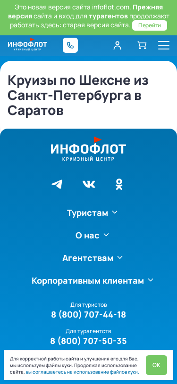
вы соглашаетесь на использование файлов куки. (82, 371)
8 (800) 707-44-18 (88, 314)
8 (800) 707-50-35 (88, 340)
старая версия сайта (96, 24)
